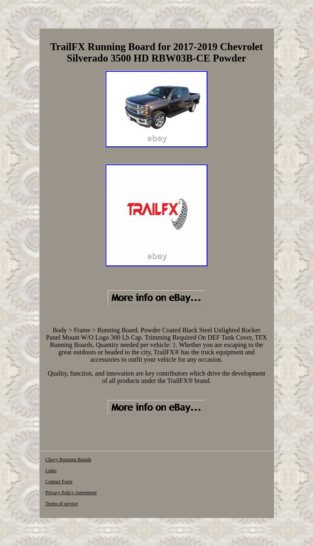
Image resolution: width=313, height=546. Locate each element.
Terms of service (61, 503)
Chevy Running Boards (68, 459)
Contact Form (58, 481)
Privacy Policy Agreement (71, 492)
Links (50, 470)
